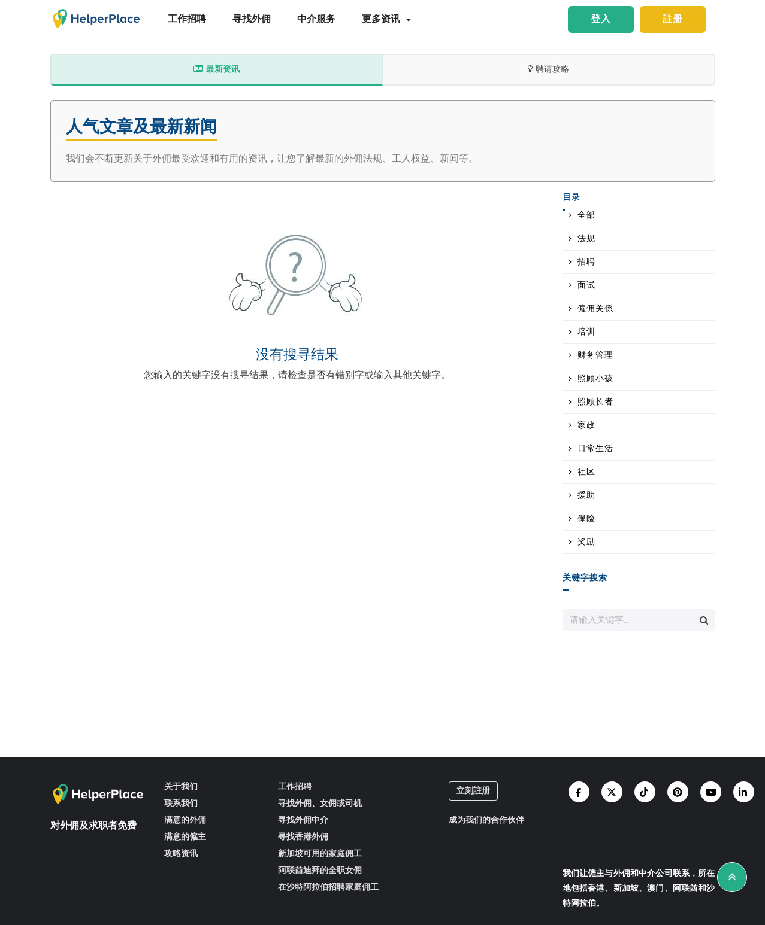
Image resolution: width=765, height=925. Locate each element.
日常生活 (595, 449)
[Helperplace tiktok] (644, 791)
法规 (586, 239)
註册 (673, 19)
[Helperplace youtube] (710, 791)
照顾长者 (595, 402)
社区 (586, 472)
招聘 (586, 262)
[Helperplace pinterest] (677, 791)
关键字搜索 (585, 578)
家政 (586, 425)
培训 (586, 332)
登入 (601, 19)
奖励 (586, 542)
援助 (586, 495)
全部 (586, 215)
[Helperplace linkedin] (743, 791)
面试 (586, 285)
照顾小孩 (595, 379)
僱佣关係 (595, 309)
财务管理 (595, 355)
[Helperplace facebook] (579, 791)
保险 (586, 519)
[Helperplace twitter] (611, 791)
